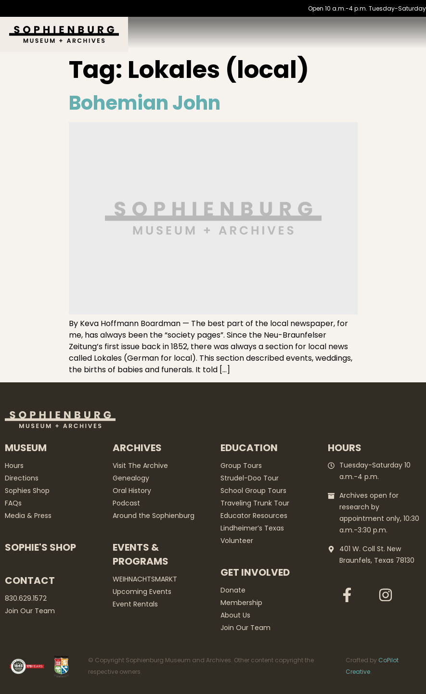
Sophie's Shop (40, 547)
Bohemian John (144, 102)
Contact (30, 580)
